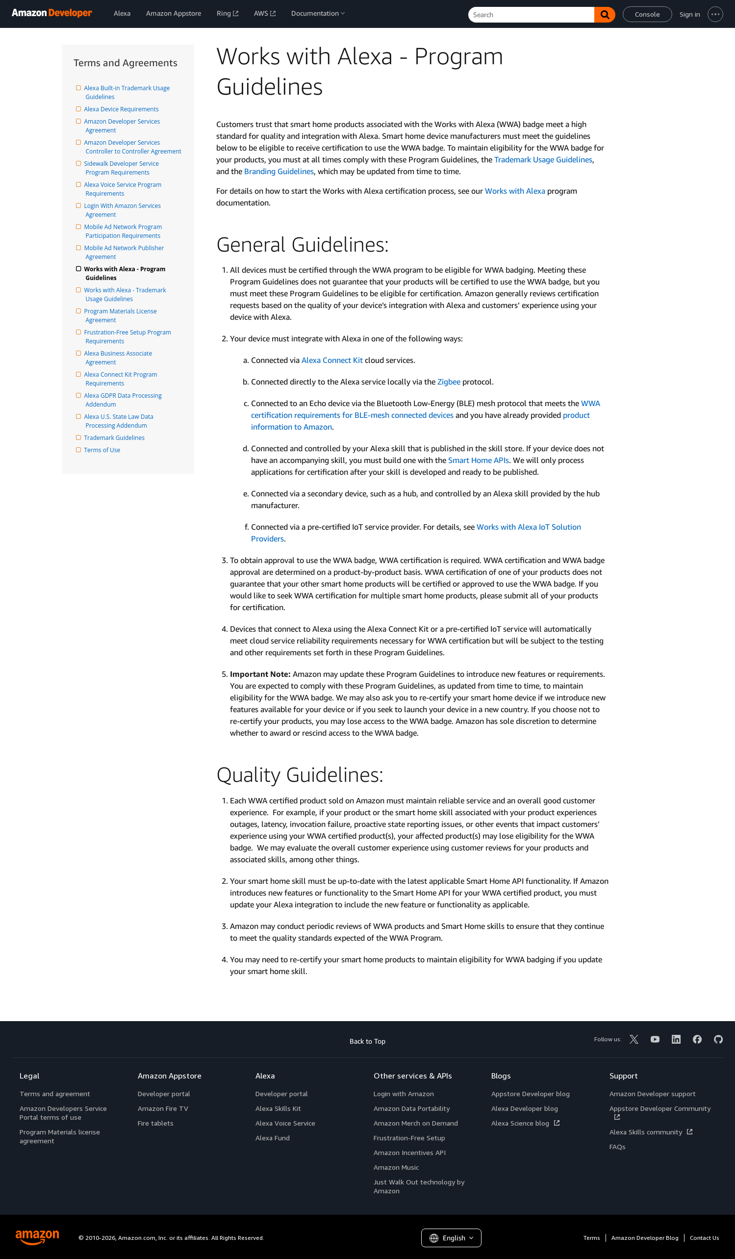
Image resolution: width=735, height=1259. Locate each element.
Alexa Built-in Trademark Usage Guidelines (129, 92)
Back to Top (367, 1041)
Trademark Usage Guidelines (543, 159)
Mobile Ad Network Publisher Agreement (126, 252)
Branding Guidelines (279, 171)
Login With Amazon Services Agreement (124, 210)
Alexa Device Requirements (122, 109)
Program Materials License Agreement (122, 315)
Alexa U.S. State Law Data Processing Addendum (120, 421)
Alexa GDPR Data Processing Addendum (124, 400)
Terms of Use (103, 450)
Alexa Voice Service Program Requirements (124, 189)
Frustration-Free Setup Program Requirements (129, 336)
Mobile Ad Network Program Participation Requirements (125, 231)
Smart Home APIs (478, 460)
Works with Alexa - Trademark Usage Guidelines (127, 294)
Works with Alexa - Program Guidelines (126, 273)
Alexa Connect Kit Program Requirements (122, 378)
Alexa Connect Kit (332, 360)
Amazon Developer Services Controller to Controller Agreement (133, 146)
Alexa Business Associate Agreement (120, 357)
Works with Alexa (515, 191)
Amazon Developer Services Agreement (124, 125)
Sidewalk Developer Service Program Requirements (123, 168)
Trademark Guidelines (115, 438)
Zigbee (448, 381)
